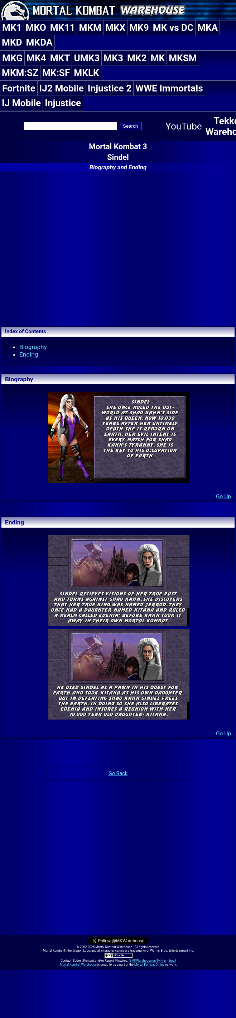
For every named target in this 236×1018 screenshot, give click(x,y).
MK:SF (56, 72)
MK (158, 58)
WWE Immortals (169, 88)
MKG (12, 58)
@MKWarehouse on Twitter (147, 960)
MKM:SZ (20, 72)
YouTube (183, 126)
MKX (115, 27)
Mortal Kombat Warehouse (78, 964)
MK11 (62, 27)
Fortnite (18, 88)
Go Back (118, 773)
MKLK (86, 72)
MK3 (113, 58)
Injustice (63, 103)
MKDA (39, 42)
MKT (60, 58)
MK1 (12, 27)
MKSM (183, 58)
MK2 (137, 58)
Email (172, 960)
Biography (33, 346)
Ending (28, 354)
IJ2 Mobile (61, 88)
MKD (12, 42)
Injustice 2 (109, 88)
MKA (207, 27)
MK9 (139, 27)
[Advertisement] (118, 247)
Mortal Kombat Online (149, 964)
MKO (36, 27)
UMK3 (87, 58)
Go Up (223, 496)
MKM (90, 27)
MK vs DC (173, 27)
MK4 (36, 58)
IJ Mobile (21, 103)
